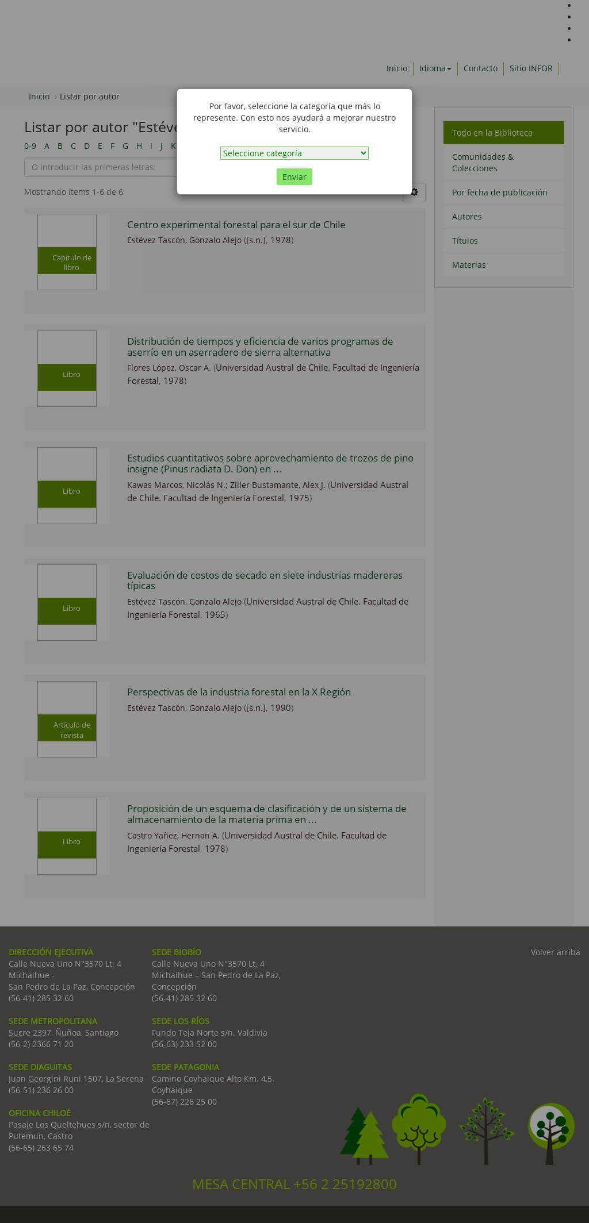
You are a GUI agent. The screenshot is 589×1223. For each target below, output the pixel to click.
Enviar (294, 176)
